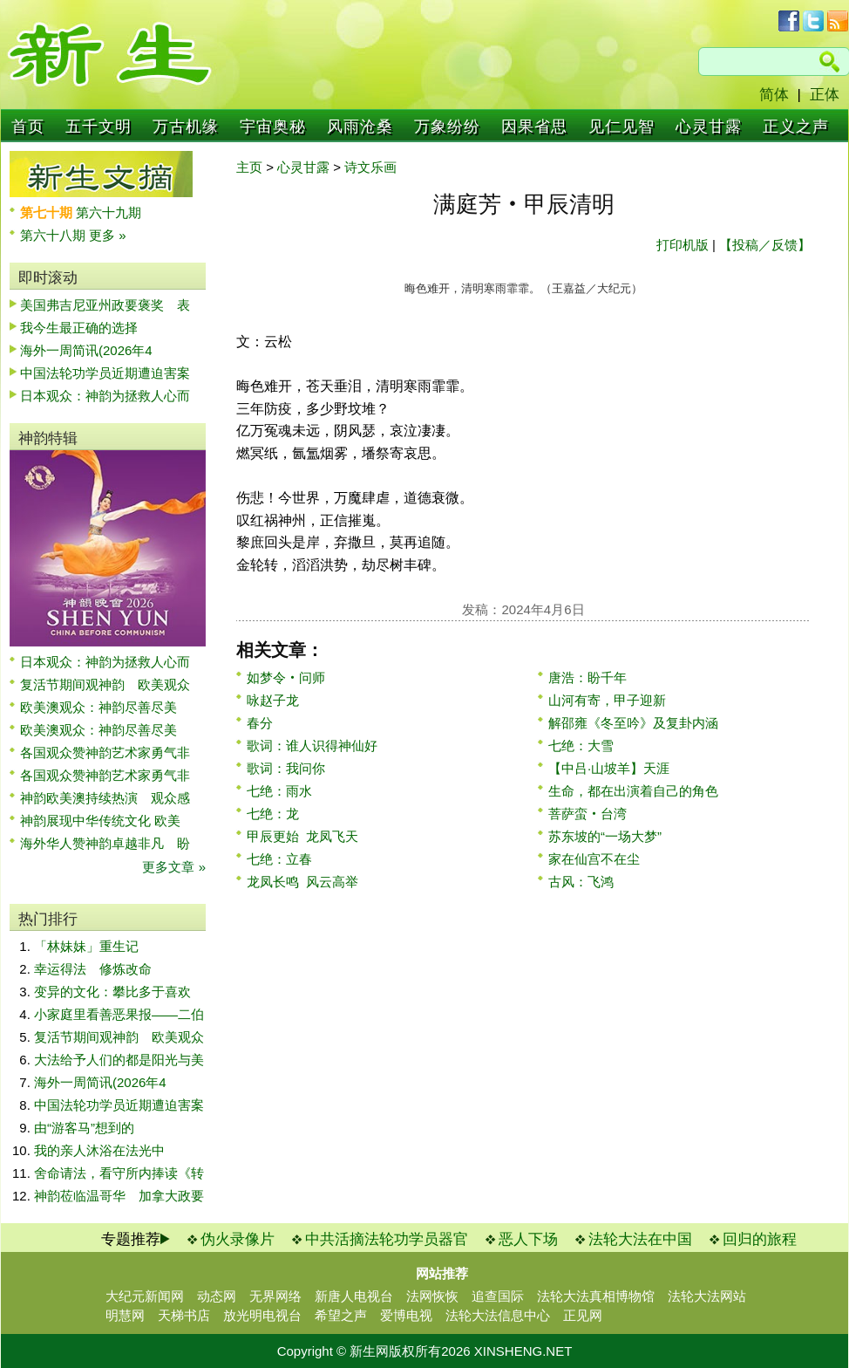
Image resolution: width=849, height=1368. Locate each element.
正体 (824, 94)
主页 (249, 167)
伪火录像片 (237, 1239)
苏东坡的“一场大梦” (605, 836)
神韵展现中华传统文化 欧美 (100, 820)
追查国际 (498, 1296)
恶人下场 (528, 1239)
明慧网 (125, 1315)
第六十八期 (54, 235)
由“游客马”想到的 (84, 1127)
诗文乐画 (370, 167)
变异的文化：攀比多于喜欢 (112, 991)
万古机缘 (186, 126)
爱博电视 (406, 1315)
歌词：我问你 (286, 768)
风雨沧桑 (360, 126)
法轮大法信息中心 (497, 1315)
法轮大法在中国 (640, 1239)
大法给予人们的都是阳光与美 (119, 1059)
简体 (774, 94)
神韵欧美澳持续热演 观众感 (105, 797)
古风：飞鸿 (581, 881)
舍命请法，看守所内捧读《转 (119, 1173)
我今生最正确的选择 (79, 327)
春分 (260, 722)
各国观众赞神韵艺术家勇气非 (105, 752)
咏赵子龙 (273, 700)
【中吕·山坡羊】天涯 (608, 768)
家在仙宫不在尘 (594, 859)
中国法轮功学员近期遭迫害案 (105, 373)
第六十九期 (108, 212)
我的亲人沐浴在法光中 (99, 1150)
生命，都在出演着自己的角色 (633, 790)
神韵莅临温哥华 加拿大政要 (119, 1195)
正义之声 (796, 126)
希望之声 (341, 1315)
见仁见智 (621, 126)
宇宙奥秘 (273, 126)
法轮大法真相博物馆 (596, 1296)
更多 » (107, 235)
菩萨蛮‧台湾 (587, 813)
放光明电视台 (262, 1315)
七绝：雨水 (279, 790)
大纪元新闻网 (144, 1296)
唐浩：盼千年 (587, 677)
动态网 (216, 1296)
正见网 (582, 1315)
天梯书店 (184, 1315)
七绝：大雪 (581, 745)
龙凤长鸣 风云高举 (302, 881)
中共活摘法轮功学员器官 (386, 1239)
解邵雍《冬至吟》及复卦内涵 (633, 722)
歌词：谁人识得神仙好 (312, 745)
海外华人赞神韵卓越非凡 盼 (105, 843)
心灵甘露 (709, 126)
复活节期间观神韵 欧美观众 (105, 684)
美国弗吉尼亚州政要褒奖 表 (105, 305)
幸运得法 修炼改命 (93, 968)
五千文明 (98, 126)
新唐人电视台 (354, 1296)
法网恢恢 (432, 1296)
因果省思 (534, 126)
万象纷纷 (447, 126)
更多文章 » (174, 866)
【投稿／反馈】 (765, 244)
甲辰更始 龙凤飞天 (302, 836)
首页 (27, 126)
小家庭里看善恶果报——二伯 (119, 1014)
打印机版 (682, 244)
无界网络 (275, 1296)
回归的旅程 (760, 1239)
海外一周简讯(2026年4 (86, 350)
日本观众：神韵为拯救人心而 (105, 395)
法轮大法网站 (707, 1296)
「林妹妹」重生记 (86, 946)
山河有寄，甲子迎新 (607, 700)
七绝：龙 (273, 813)
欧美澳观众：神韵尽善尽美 (105, 707)
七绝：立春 (279, 859)
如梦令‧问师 (286, 677)
